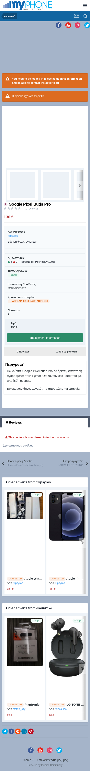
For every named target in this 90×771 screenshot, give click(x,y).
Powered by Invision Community (44, 765)
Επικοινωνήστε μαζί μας (52, 760)
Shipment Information (45, 337)
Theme (27, 760)
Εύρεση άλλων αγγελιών (22, 241)
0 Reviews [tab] (14, 422)
